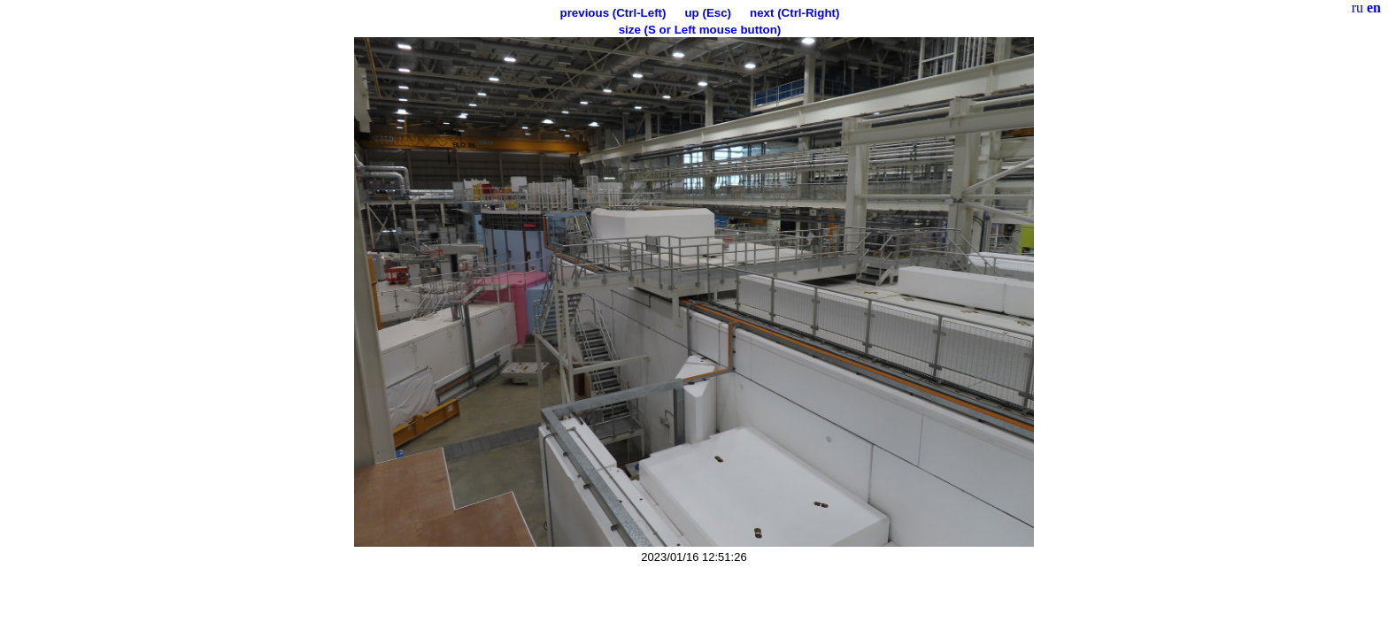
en (1374, 7)
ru (1357, 7)
